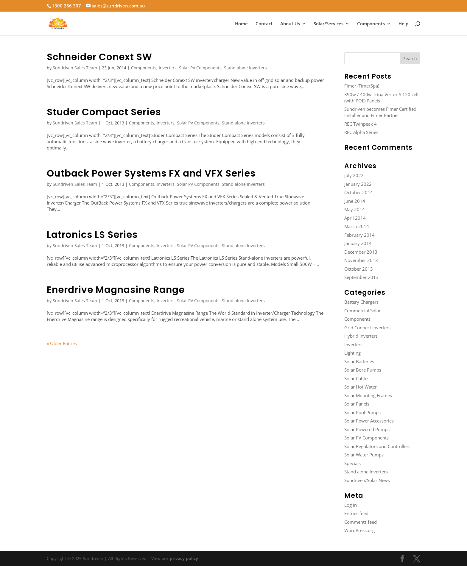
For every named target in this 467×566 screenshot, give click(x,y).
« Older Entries (62, 343)
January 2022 (358, 184)
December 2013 (360, 252)
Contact (264, 23)
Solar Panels (356, 404)
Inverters (168, 68)
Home (241, 23)
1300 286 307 (66, 6)
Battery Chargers (361, 302)
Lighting (352, 353)
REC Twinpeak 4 (360, 124)
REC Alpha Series (361, 132)
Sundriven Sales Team (75, 68)
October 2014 (358, 192)
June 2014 (354, 201)
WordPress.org (359, 530)
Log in (350, 505)
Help (403, 23)
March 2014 (356, 226)
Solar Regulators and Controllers (377, 446)
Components (371, 23)
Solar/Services (328, 23)
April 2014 (355, 218)
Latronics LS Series (92, 234)
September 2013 (361, 277)
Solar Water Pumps (364, 455)
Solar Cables (356, 378)
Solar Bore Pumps (362, 370)
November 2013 (361, 260)
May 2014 (354, 209)
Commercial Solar (362, 311)
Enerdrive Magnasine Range (116, 289)
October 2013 (358, 269)
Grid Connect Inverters (367, 327)
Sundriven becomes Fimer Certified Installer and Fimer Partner (380, 112)
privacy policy (184, 558)
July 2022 (354, 175)
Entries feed (356, 513)
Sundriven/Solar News (367, 480)
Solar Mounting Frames (368, 395)
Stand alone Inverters (245, 68)
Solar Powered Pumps (367, 429)
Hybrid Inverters (361, 336)
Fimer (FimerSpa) (361, 86)
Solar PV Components (200, 68)
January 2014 (358, 243)
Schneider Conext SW (99, 56)
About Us (290, 23)
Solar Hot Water (360, 387)
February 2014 (359, 235)
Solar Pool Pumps (362, 412)
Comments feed (360, 522)
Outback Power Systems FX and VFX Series (151, 173)
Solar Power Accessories (369, 421)
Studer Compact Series (104, 111)
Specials (352, 463)
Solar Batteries (359, 361)
